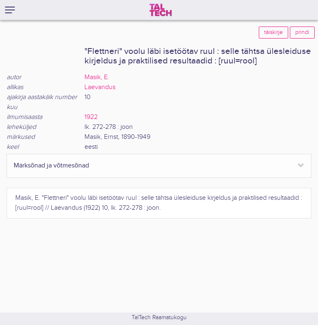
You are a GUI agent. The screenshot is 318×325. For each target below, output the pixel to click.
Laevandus (100, 87)
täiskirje (273, 32)
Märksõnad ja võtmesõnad (51, 166)
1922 (91, 117)
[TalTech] (160, 10)
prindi (302, 32)
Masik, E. (96, 77)
